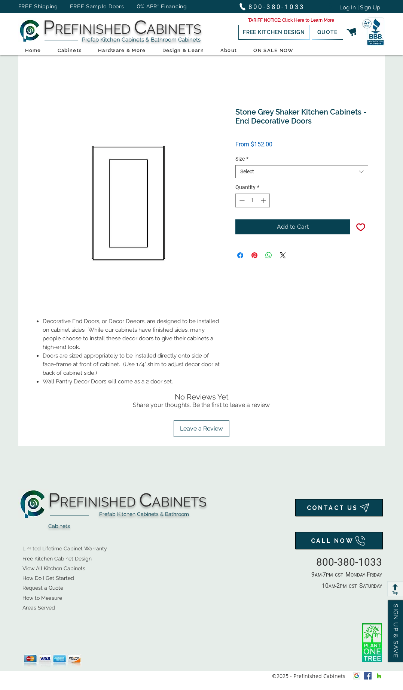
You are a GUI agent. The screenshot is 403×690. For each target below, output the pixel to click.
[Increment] (264, 200)
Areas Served (38, 608)
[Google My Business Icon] (356, 676)
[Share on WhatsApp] (268, 255)
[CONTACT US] (339, 507)
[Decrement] (241, 200)
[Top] (395, 588)
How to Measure (42, 598)
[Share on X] (282, 255)
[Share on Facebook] (240, 255)
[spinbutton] (252, 200)
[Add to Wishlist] (360, 226)
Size (241, 159)
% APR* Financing (163, 6)
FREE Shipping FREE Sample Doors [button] (74, 6)
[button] (291, 20)
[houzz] (379, 676)
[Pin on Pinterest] (254, 255)
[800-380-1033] (275, 6)
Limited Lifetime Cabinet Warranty (64, 548)
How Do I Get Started (48, 578)
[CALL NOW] (339, 540)
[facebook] (368, 676)
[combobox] (301, 171)
